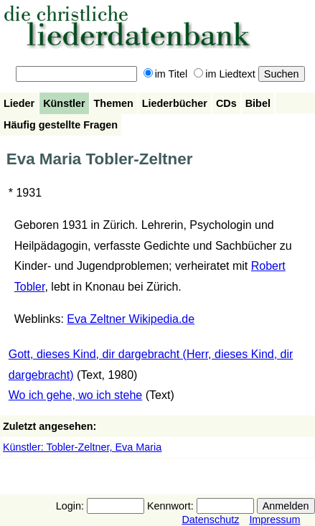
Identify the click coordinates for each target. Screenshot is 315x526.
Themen (113, 103)
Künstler (64, 103)
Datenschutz (210, 519)
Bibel (258, 103)
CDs (226, 103)
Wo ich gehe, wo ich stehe (75, 395)
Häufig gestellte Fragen (61, 125)
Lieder (19, 103)
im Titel (166, 74)
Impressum (274, 519)
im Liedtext (224, 74)
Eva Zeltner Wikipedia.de (130, 319)
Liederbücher (174, 103)
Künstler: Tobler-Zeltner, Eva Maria (82, 447)
